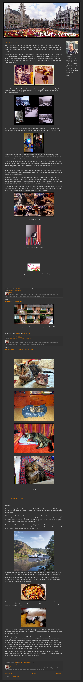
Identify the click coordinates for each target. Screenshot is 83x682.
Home (34, 673)
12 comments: (27, 662)
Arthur (10, 338)
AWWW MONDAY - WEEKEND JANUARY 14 (19, 349)
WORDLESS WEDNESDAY (13, 301)
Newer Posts (8, 673)
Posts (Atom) (16, 676)
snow (19, 290)
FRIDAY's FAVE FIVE (11, 42)
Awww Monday (13, 663)
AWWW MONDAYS (17, 498)
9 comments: (27, 288)
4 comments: (27, 336)
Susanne (32, 273)
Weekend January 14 (22, 663)
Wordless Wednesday (25, 338)
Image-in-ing (26, 333)
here (17, 333)
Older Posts (59, 673)
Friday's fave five (13, 290)
